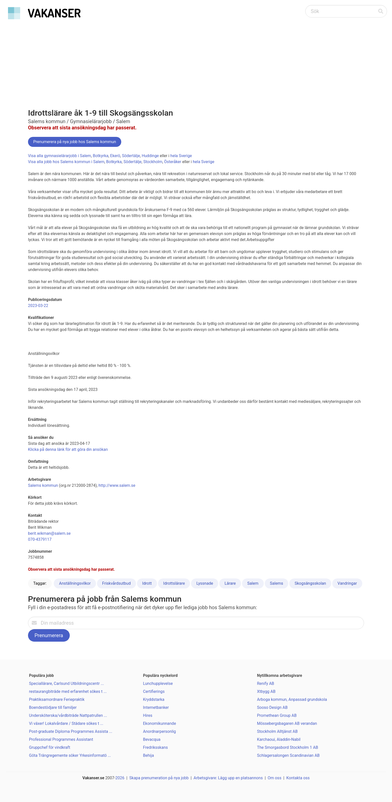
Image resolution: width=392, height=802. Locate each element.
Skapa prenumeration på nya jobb (158, 778)
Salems (276, 583)
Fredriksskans (155, 747)
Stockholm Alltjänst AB (277, 731)
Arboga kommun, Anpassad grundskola (292, 699)
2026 (120, 778)
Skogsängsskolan (310, 583)
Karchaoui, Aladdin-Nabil (278, 739)
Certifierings (154, 691)
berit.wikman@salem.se (49, 533)
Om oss (275, 778)
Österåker (172, 161)
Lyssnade (204, 583)
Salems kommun (43, 485)
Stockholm (152, 161)
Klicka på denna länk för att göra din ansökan (68, 449)
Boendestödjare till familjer (52, 707)
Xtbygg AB (266, 691)
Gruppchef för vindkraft (49, 747)
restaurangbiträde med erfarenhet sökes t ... (68, 691)
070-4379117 (40, 539)
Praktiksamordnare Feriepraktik (56, 699)
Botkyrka (100, 155)
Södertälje (131, 155)
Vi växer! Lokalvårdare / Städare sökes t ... (66, 723)
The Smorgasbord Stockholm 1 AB (287, 747)
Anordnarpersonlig (159, 731)
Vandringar (347, 583)
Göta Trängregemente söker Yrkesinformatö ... (70, 755)
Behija (148, 755)
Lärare (230, 583)
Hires (147, 715)
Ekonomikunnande (159, 723)
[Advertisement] (196, 59)
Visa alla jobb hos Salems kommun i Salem (66, 161)
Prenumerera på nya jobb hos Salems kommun (74, 141)
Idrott (147, 583)
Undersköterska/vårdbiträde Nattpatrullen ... (68, 715)
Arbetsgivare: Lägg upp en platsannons (228, 778)
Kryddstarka (153, 699)
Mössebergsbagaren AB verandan (287, 723)
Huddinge (150, 155)
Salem (252, 583)
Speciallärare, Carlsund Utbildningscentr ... (66, 683)
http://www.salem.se (116, 485)
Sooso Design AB (272, 707)
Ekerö (115, 155)
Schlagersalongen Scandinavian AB (288, 755)
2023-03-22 (38, 305)
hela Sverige (181, 155)
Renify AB (265, 683)
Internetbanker (156, 707)
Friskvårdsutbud (116, 583)
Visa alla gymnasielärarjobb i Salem (59, 155)
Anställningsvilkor (74, 583)
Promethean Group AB (277, 715)
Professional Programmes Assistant (61, 739)
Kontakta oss (298, 778)
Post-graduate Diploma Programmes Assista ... (70, 731)
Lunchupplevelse (158, 683)
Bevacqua (151, 739)
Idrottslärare (174, 583)
